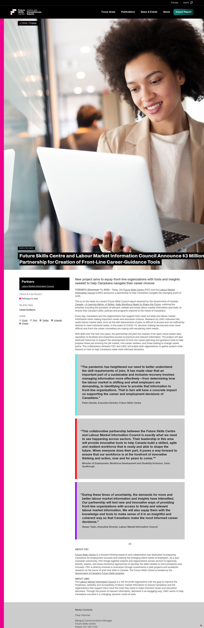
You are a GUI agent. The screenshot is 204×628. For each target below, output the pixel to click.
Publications (128, 12)
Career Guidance (27, 310)
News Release (26, 248)
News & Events (149, 12)
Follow (25, 324)
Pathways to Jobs (30, 299)
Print (35, 321)
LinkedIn (58, 321)
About (166, 12)
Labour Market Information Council (38, 287)
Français (174, 3)
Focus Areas (108, 12)
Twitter (46, 321)
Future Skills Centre (133, 290)
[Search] (188, 2)
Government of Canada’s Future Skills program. (100, 573)
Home (24, 23)
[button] (200, 625)
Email (25, 321)
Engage (33, 23)
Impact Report (183, 12)
